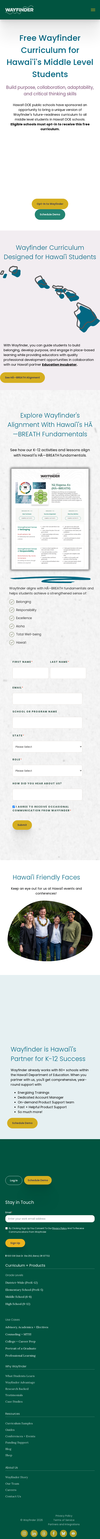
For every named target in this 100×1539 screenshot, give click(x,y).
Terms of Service (64, 1517)
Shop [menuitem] (8, 1452)
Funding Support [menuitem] (17, 1439)
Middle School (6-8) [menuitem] (18, 1293)
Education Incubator (59, 364)
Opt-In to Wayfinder (50, 204)
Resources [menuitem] (12, 1411)
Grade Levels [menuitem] (14, 1272)
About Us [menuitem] (11, 1464)
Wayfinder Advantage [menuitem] (20, 1379)
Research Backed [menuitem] (17, 1386)
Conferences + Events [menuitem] (20, 1433)
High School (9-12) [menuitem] (17, 1301)
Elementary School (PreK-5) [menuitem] (24, 1286)
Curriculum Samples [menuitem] (19, 1420)
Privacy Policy (64, 1512)
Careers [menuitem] (10, 1487)
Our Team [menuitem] (12, 1480)
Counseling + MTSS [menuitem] (18, 1331)
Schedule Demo (50, 214)
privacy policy (59, 1225)
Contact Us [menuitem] (13, 1493)
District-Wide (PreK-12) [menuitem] (21, 1279)
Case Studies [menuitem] (14, 1398)
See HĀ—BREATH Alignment (22, 377)
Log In (14, 1177)
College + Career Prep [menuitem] (20, 1338)
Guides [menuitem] (10, 1426)
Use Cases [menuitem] (12, 1317)
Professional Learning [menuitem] (20, 1352)
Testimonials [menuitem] (14, 1392)
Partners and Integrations (64, 1521)
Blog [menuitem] (8, 1446)
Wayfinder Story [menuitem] (16, 1474)
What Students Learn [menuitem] (20, 1373)
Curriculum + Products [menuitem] (25, 1262)
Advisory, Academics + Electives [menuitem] (26, 1324)
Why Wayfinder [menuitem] (15, 1363)
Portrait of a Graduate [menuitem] (20, 1345)
